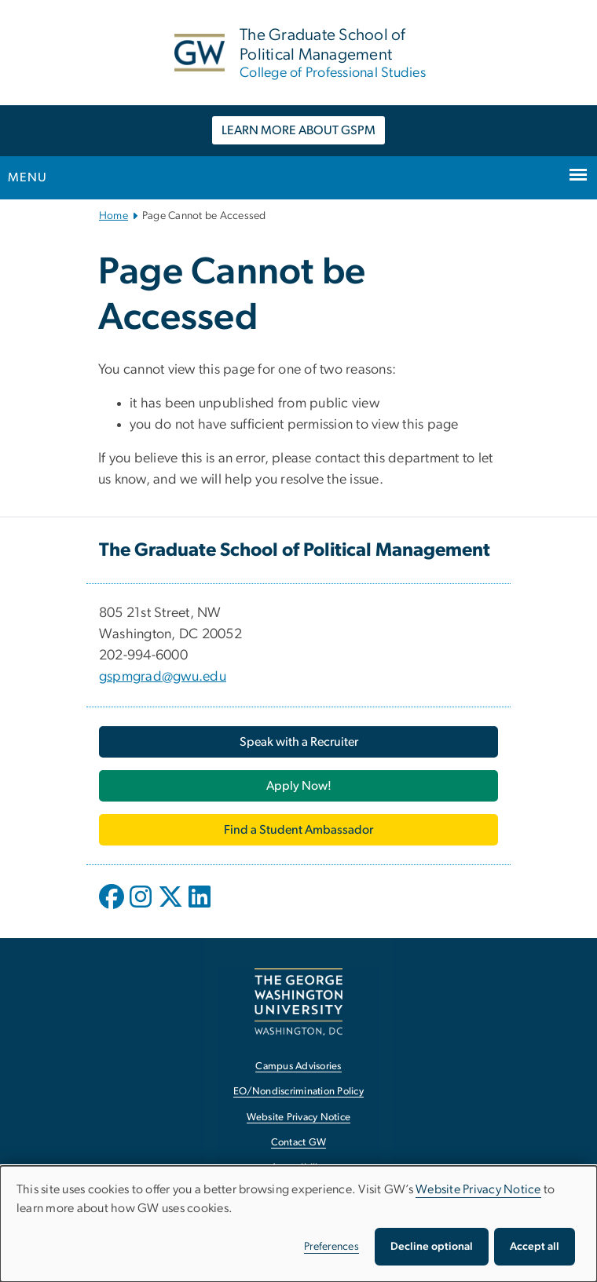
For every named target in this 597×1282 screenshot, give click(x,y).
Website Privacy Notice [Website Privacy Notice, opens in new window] (299, 1117)
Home (113, 215)
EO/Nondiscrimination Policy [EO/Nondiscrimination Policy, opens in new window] (298, 1092)
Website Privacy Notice (478, 1189)
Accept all (534, 1246)
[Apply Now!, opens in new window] (298, 786)
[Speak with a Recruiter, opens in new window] (298, 742)
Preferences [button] (331, 1246)
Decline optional (431, 1246)
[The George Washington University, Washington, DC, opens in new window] (298, 1001)
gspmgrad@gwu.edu (162, 677)
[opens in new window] (113, 908)
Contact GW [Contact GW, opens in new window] (299, 1143)
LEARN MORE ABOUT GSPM (298, 130)
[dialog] (298, 1224)
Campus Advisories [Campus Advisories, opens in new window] (298, 1066)
